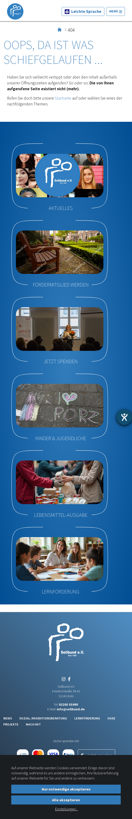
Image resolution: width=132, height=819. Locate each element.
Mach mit (33, 724)
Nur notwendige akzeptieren (66, 789)
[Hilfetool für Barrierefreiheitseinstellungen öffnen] (124, 417)
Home (59, 28)
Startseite (63, 98)
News (7, 718)
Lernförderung (87, 718)
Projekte (11, 724)
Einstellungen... (66, 809)
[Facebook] (68, 679)
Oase (111, 718)
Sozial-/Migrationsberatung (43, 718)
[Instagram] (63, 679)
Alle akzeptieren (66, 799)
